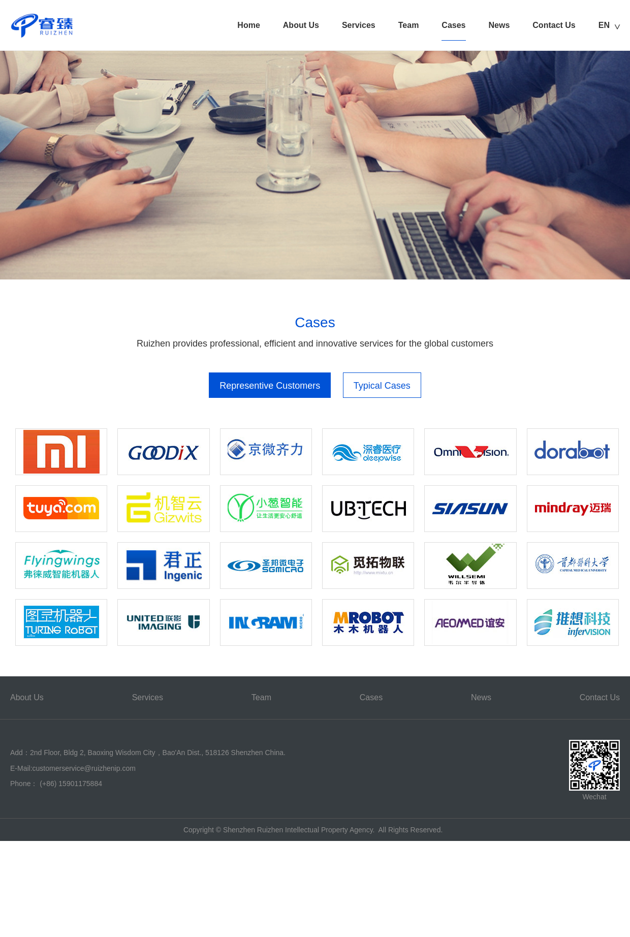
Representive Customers (269, 386)
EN (604, 25)
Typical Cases (382, 386)
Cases (453, 25)
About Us (301, 25)
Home (248, 25)
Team (408, 25)
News (499, 25)
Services (358, 25)
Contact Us (553, 25)
